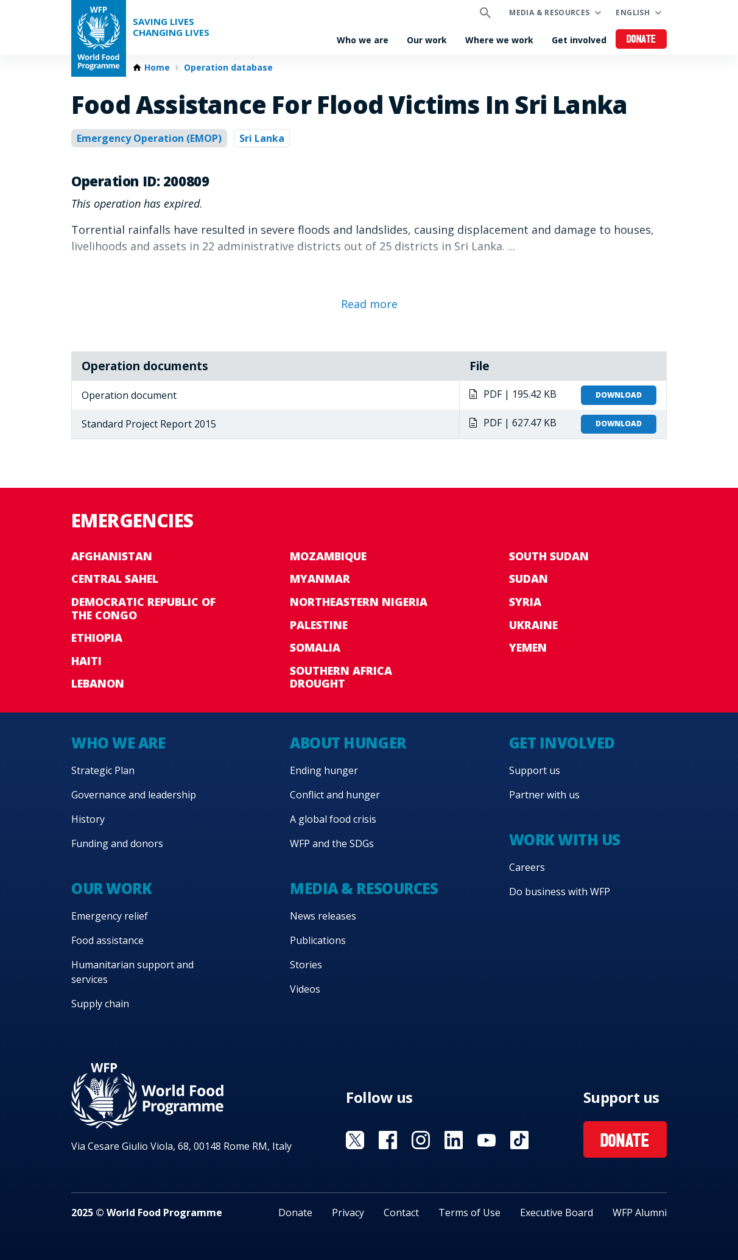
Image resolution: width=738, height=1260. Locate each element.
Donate (641, 40)
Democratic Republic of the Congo (143, 608)
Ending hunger (324, 770)
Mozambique (328, 556)
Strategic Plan (103, 770)
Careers (527, 867)
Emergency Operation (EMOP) (149, 138)
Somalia (315, 647)
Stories (306, 964)
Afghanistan (111, 556)
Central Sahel (114, 578)
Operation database (228, 67)
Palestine (319, 625)
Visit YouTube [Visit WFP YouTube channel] (486, 1140)
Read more (369, 304)
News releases (323, 916)
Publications (318, 940)
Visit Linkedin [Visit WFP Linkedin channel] (454, 1140)
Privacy (348, 1212)
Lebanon (97, 683)
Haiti (86, 660)
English (633, 12)
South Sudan (549, 556)
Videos (305, 989)
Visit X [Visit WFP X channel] (355, 1140)
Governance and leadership (133, 794)
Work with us (564, 839)
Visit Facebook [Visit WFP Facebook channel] (388, 1140)
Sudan (528, 578)
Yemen (528, 647)
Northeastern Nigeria (358, 601)
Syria (525, 601)
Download (619, 395)
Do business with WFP (559, 891)
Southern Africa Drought (341, 677)
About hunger (348, 743)
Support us (534, 770)
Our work (427, 40)
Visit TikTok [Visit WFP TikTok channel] (519, 1140)
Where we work (499, 40)
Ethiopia (96, 637)
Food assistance (107, 940)
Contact (401, 1212)
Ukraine (533, 625)
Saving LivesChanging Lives (171, 27)
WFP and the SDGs (332, 843)
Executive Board (556, 1212)
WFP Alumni (640, 1212)
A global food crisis (333, 819)
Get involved (579, 40)
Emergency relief (109, 916)
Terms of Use (469, 1212)
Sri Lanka (261, 138)
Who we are (362, 40)
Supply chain (100, 1003)
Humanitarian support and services (132, 972)
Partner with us (544, 794)
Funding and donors (117, 843)
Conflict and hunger (335, 794)
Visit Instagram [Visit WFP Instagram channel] (421, 1140)
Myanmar (320, 578)
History (88, 819)
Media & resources (549, 12)
